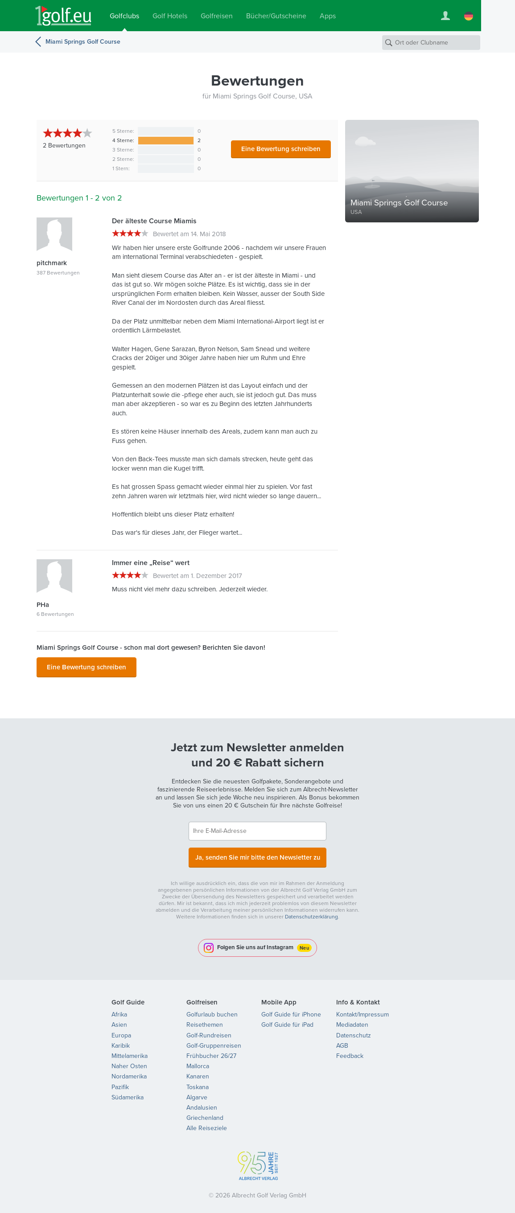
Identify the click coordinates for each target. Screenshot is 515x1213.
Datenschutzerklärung (311, 912)
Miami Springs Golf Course (82, 41)
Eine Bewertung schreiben (281, 148)
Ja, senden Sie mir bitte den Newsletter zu (257, 853)
